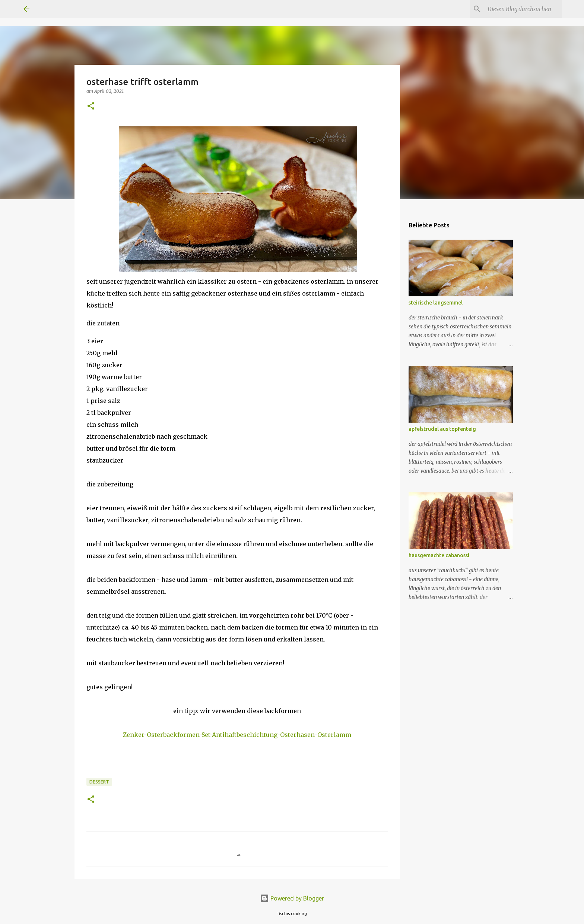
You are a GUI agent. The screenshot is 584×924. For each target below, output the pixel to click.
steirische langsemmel (436, 303)
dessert (99, 781)
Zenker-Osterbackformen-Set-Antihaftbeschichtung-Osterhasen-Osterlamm (237, 734)
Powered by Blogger (292, 898)
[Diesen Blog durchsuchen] (523, 9)
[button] (90, 106)
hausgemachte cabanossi (439, 555)
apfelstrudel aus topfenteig (442, 429)
